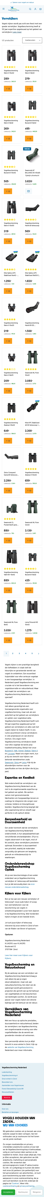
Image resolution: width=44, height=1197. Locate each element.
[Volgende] (38, 654)
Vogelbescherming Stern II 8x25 (11, 374)
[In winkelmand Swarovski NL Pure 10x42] (29, 391)
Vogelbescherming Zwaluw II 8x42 (11, 424)
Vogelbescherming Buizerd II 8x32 (32, 573)
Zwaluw (27, 751)
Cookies (15, 1183)
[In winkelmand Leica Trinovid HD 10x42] (29, 640)
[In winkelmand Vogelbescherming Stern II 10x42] (8, 88)
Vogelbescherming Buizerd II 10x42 (11, 172)
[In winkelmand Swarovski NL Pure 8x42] (8, 640)
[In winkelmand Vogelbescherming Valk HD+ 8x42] (8, 590)
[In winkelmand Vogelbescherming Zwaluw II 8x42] (8, 441)
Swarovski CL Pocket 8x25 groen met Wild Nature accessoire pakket (11, 524)
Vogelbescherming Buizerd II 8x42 (32, 122)
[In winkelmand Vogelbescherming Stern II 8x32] (8, 138)
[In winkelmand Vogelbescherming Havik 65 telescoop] (29, 241)
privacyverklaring (27, 1186)
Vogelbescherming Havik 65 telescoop (32, 224)
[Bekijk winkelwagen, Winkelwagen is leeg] (40, 9)
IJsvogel (11, 754)
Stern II (34, 751)
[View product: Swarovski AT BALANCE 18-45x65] (28, 191)
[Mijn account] (35, 9)
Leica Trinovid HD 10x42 (31, 623)
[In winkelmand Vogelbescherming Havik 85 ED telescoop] (29, 341)
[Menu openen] (3, 8)
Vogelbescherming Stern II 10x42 (11, 72)
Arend (20, 751)
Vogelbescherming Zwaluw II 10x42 (32, 474)
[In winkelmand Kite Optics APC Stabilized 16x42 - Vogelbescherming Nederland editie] (8, 291)
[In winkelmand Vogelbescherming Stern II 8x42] (29, 88)
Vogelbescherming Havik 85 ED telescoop (32, 324)
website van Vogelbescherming (20, 1047)
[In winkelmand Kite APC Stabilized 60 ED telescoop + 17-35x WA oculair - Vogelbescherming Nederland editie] (29, 441)
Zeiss (16, 763)
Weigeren (37, 1192)
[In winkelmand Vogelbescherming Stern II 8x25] (8, 391)
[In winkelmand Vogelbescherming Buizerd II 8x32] (29, 590)
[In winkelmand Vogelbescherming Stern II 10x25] (8, 341)
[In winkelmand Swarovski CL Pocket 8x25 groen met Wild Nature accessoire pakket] (8, 540)
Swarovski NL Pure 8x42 (11, 623)
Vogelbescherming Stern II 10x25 (11, 324)
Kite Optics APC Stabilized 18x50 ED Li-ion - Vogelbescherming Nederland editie (32, 274)
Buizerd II (9, 751)
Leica (24, 763)
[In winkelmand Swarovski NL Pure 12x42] (29, 540)
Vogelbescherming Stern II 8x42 (32, 72)
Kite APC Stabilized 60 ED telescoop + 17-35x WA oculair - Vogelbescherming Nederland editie (32, 424)
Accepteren (8, 1192)
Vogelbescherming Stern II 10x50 (11, 224)
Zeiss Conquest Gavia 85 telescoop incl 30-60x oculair (11, 474)
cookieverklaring (10, 1186)
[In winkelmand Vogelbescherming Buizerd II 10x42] (8, 191)
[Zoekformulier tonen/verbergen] (30, 9)
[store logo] (13, 9)
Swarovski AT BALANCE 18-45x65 (32, 172)
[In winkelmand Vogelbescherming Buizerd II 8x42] (29, 138)
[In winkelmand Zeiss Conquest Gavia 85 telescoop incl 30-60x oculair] (8, 490)
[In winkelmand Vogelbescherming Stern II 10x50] (8, 241)
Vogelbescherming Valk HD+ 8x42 (11, 573)
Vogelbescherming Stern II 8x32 (11, 122)
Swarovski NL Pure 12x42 (32, 524)
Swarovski (9, 763)
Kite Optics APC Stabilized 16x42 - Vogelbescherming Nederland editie (11, 274)
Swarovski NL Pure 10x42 (32, 374)
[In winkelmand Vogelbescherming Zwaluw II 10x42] (29, 490)
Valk (15, 751)
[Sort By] (32, 40)
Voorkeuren (23, 1192)
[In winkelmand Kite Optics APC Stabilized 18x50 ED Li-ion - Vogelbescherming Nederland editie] (29, 291)
